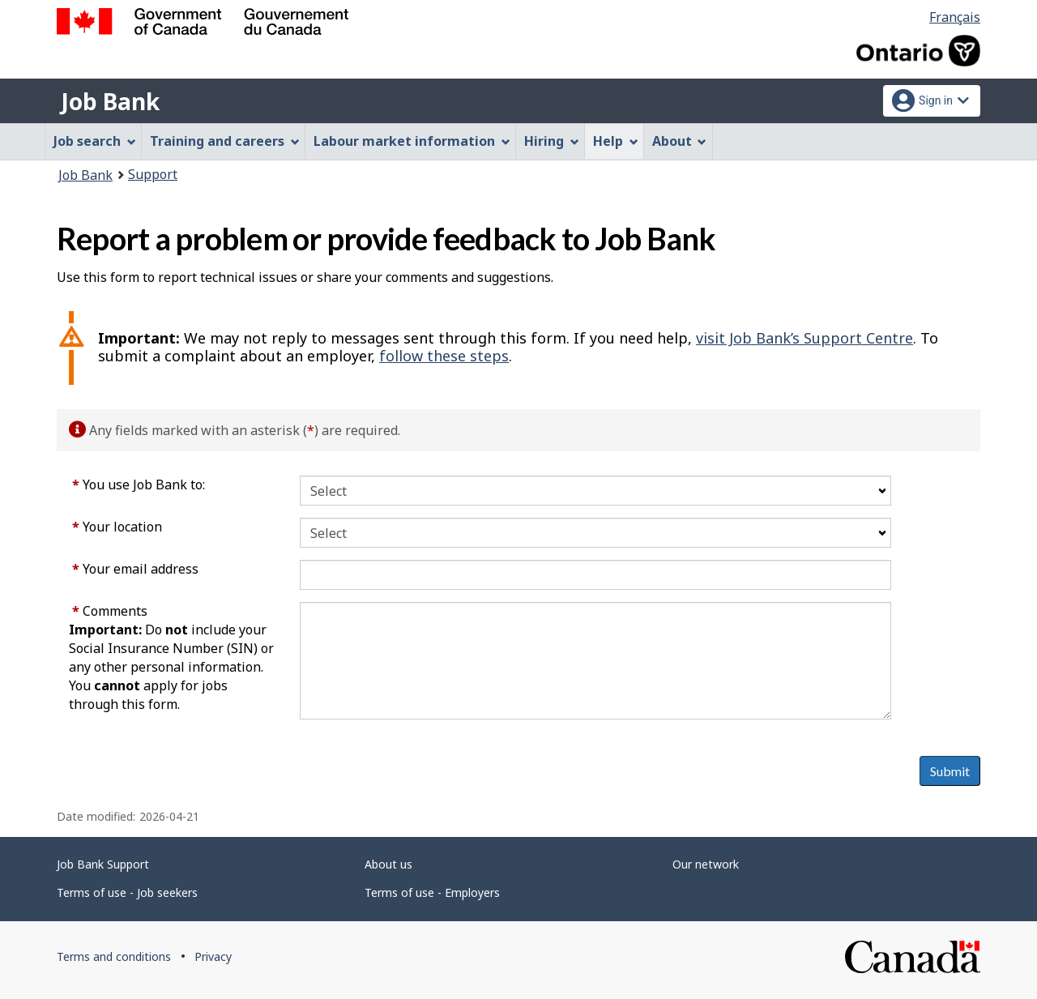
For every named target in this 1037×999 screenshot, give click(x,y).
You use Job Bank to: (138, 484)
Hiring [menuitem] (551, 141)
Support (152, 174)
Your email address (135, 569)
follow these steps (444, 355)
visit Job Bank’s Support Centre (804, 338)
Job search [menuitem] (94, 141)
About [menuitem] (679, 141)
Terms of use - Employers (432, 892)
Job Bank (110, 101)
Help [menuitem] (615, 141)
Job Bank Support (103, 864)
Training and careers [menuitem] (225, 141)
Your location (117, 527)
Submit (950, 771)
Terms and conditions (114, 956)
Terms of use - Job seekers (127, 892)
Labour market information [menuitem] (412, 141)
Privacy (213, 956)
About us (388, 864)
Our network (705, 864)
